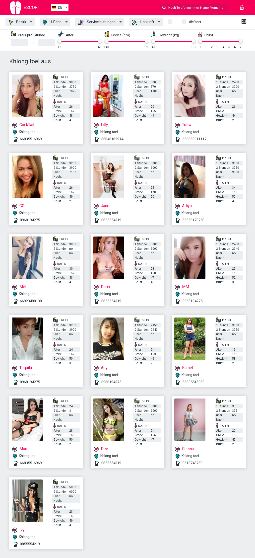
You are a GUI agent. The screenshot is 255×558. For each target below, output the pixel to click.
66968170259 (193, 220)
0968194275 (30, 220)
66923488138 (31, 301)
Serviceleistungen (97, 22)
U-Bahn (52, 22)
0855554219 (111, 220)
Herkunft (143, 22)
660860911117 (194, 139)
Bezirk (17, 22)
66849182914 (112, 139)
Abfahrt (195, 22)
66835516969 (31, 139)
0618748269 (192, 463)
